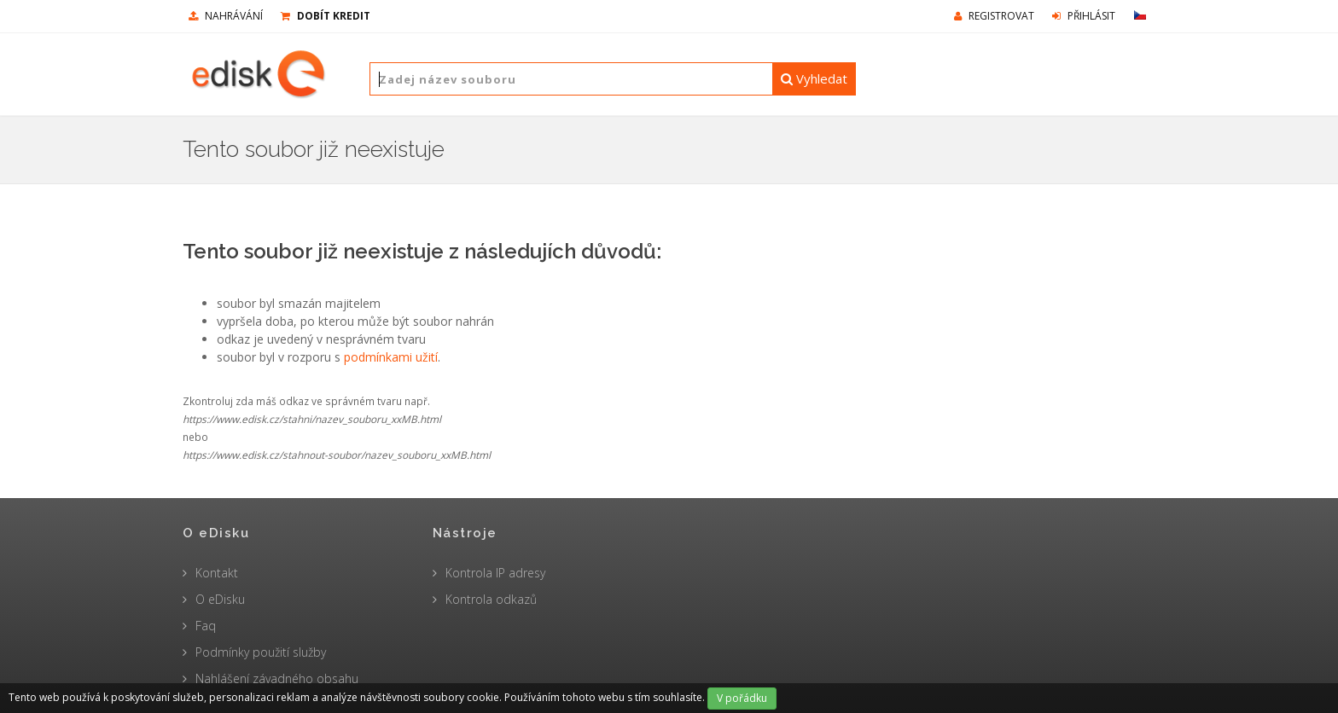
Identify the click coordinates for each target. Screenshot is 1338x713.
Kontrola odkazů (491, 599)
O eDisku (220, 599)
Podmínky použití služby (260, 652)
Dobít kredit (325, 16)
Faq (205, 625)
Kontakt (216, 573)
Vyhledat (814, 78)
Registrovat (994, 16)
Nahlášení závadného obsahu (276, 678)
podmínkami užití (391, 357)
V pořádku (742, 698)
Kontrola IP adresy (495, 573)
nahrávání (226, 16)
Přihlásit (1083, 16)
